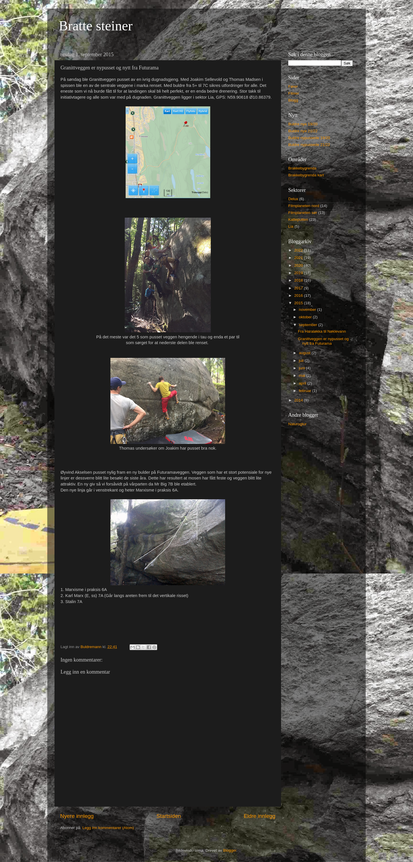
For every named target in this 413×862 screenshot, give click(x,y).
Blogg (293, 100)
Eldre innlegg (259, 816)
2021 (299, 258)
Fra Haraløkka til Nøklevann (322, 331)
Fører (293, 86)
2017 (299, 288)
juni (302, 368)
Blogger (229, 850)
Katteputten (298, 219)
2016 (299, 295)
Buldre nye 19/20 (302, 124)
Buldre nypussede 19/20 (309, 138)
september (308, 325)
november (308, 309)
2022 (299, 250)
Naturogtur (297, 424)
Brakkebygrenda (302, 168)
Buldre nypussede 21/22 (309, 145)
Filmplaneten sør (302, 212)
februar (305, 391)
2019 (299, 273)
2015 (299, 303)
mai (302, 375)
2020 (299, 265)
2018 (299, 280)
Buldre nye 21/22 (302, 131)
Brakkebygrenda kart (306, 175)
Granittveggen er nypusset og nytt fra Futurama (323, 341)
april (303, 383)
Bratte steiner (96, 25)
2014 (299, 400)
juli (302, 360)
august (305, 353)
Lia (290, 226)
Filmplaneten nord (303, 206)
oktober (306, 317)
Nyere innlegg (77, 816)
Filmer (293, 93)
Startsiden (169, 816)
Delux (293, 199)
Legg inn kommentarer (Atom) (108, 828)
